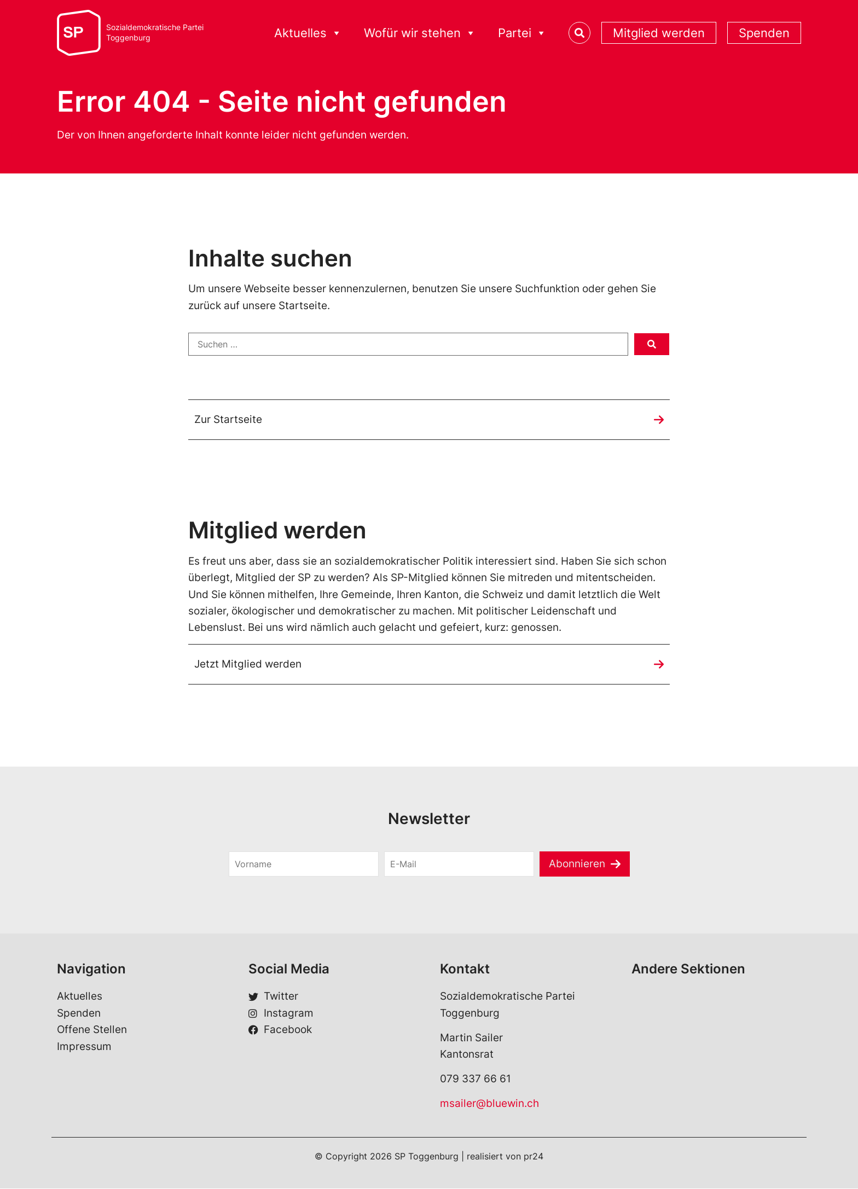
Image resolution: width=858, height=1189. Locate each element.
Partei (522, 33)
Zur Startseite (228, 419)
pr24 (533, 1156)
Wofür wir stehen (420, 33)
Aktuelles (308, 33)
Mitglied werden (659, 33)
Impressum (84, 1046)
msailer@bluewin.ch (489, 1103)
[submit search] (652, 344)
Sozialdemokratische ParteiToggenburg (155, 32)
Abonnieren (577, 863)
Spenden (764, 33)
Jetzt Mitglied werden (248, 664)
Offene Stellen (92, 1030)
